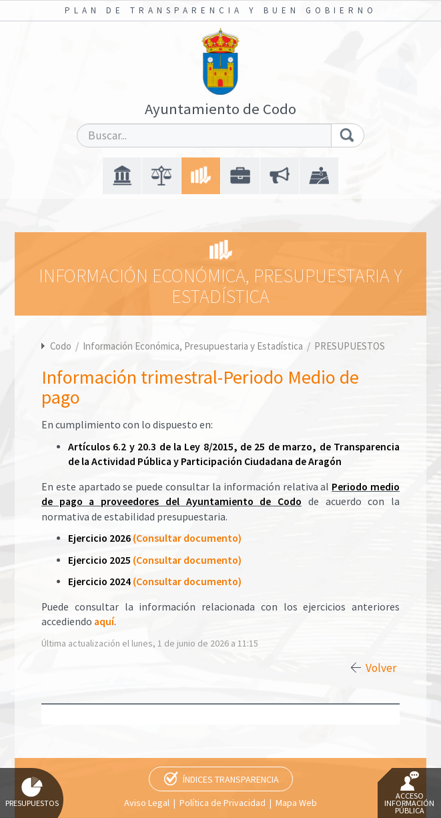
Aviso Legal (146, 803)
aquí (104, 621)
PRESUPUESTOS (349, 346)
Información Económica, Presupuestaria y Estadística (194, 346)
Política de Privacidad (222, 803)
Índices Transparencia (231, 779)
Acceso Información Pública (409, 793)
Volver (381, 668)
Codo (60, 346)
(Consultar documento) (187, 538)
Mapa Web (296, 803)
